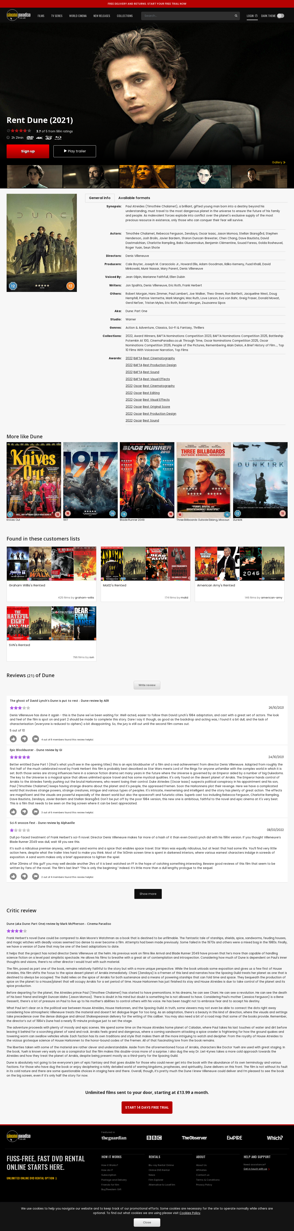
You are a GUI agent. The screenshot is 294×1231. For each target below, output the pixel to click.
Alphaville (68, 824)
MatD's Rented (114, 586)
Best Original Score (156, 408)
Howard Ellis (189, 265)
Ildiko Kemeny (234, 265)
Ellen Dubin (177, 278)
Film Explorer (156, 1181)
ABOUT (200, 1158)
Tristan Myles (154, 304)
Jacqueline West (256, 295)
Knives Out (13, 521)
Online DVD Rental (159, 1171)
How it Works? (109, 1166)
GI (60, 751)
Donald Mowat (268, 299)
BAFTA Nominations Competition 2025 (240, 337)
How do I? (107, 1171)
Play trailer (74, 151)
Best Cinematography (159, 360)
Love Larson (209, 299)
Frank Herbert (192, 287)
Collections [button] (125, 15)
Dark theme (268, 15)
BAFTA (137, 360)
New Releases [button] (101, 15)
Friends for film (110, 1186)
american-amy (271, 599)
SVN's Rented (19, 646)
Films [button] (41, 15)
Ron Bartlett (233, 295)
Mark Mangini (175, 299)
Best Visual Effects (156, 380)
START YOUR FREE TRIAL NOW (147, 4)
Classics (161, 329)
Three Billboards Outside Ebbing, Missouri (202, 521)
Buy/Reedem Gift (111, 1191)
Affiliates (201, 1171)
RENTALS (154, 1158)
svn (91, 659)
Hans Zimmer (158, 295)
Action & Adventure (140, 329)
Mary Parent (169, 270)
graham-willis (84, 599)
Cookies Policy (189, 1213)
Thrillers (198, 329)
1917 (65, 521)
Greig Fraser (248, 299)
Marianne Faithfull (155, 278)
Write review (147, 686)
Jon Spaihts (134, 287)
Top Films (181, 351)
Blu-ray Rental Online (161, 1166)
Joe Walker (197, 295)
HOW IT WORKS (112, 1158)
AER (106, 702)
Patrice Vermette (151, 299)
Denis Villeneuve (191, 270)
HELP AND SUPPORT (257, 1158)
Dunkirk (237, 521)
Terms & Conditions (208, 1181)
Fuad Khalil (253, 265)
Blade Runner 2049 (132, 521)
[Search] (186, 16)
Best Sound (151, 373)
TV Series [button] (56, 15)
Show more (148, 895)
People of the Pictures (188, 347)
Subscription (108, 1176)
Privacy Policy (204, 1186)
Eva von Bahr (228, 299)
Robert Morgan (136, 295)
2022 (129, 337)
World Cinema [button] (78, 15)
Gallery (278, 162)
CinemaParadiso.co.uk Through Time (176, 342)
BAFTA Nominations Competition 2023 (184, 337)
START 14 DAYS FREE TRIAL (147, 1108)
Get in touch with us (255, 1170)
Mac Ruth (192, 299)
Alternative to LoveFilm (162, 1186)
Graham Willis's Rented (27, 586)
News (152, 1176)
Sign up (28, 151)
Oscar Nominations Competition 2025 (231, 342)
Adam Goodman (211, 265)
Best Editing (151, 394)
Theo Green (215, 295)
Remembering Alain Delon (224, 347)
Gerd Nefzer (134, 304)
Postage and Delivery (114, 1181)
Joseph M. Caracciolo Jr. (161, 265)
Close (147, 1222)
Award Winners (144, 337)
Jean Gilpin (133, 278)
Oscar (137, 387)
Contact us (202, 1176)
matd (184, 599)
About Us (201, 1166)
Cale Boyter (134, 265)
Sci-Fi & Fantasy (180, 329)
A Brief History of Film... (260, 347)
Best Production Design (159, 366)
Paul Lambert (178, 295)
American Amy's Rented (216, 586)
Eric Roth (175, 287)
